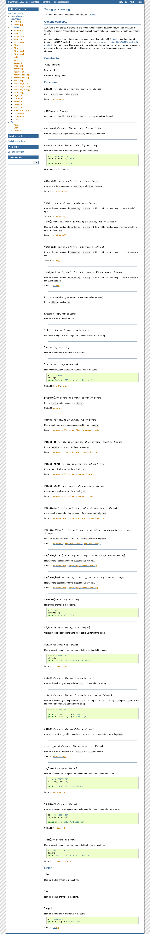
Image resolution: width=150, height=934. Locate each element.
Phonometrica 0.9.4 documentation (23, 2)
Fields (13, 112)
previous (123, 2)
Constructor (16, 19)
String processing (61, 2)
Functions (15, 27)
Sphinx (136, 932)
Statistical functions (16, 131)
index (139, 2)
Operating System (16, 141)
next (132, 2)
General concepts (19, 16)
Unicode (115, 38)
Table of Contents (17, 9)
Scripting (46, 2)
